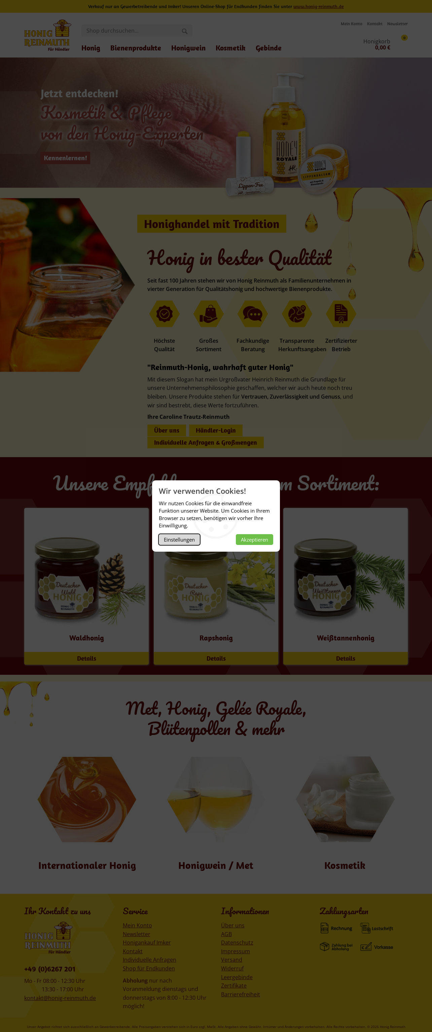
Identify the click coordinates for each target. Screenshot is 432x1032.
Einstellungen (179, 539)
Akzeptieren (254, 539)
